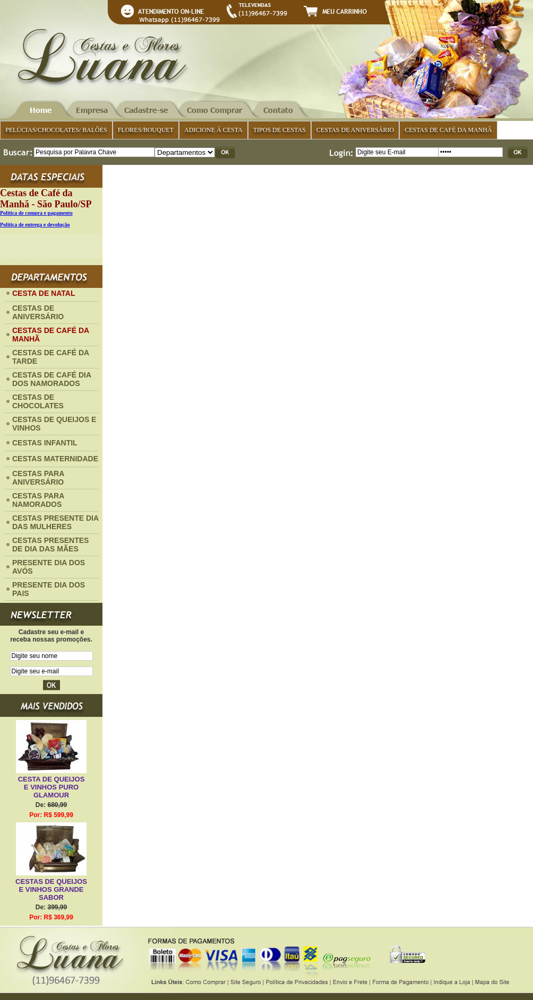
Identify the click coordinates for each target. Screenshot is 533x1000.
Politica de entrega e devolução (35, 224)
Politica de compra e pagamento (36, 213)
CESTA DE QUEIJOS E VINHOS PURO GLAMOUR (51, 787)
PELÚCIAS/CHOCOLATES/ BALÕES (56, 130)
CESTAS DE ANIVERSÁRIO (355, 130)
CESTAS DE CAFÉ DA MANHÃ (448, 130)
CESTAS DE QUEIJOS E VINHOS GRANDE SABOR (51, 889)
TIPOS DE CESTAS (279, 130)
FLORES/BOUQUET (146, 130)
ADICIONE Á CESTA (213, 130)
